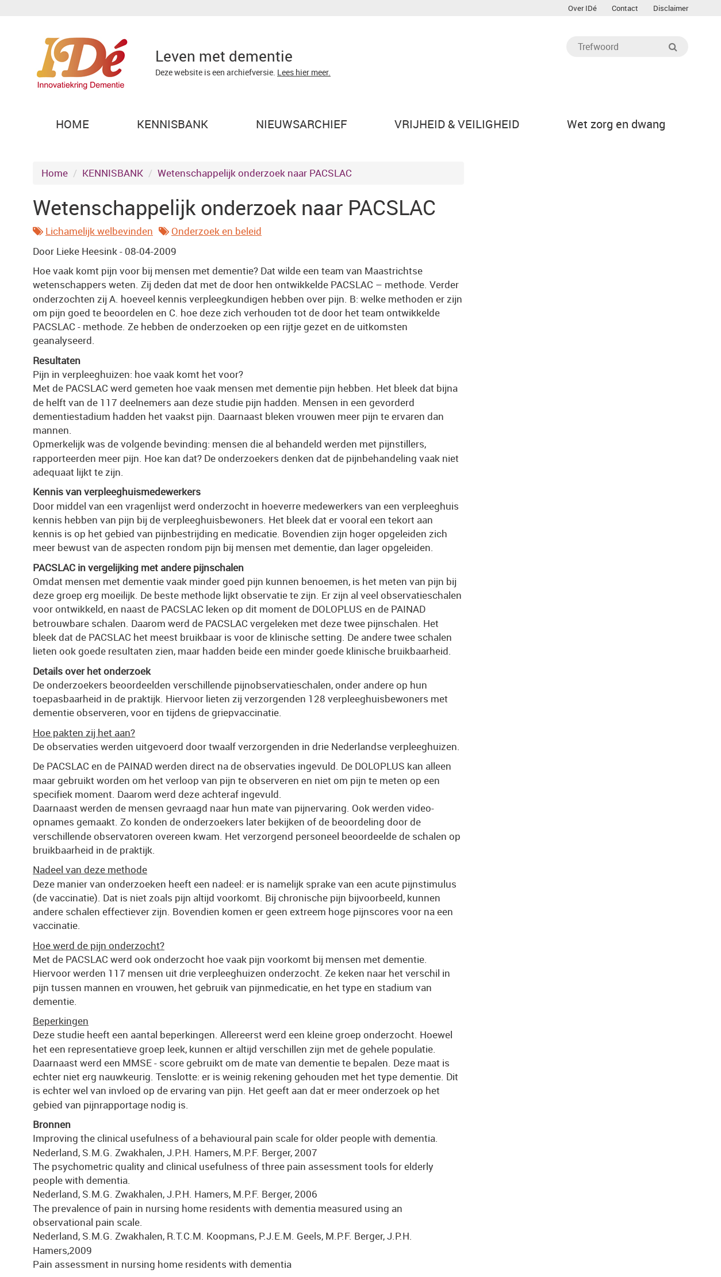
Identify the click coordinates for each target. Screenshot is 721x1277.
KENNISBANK (112, 172)
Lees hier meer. (304, 72)
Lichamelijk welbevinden (99, 231)
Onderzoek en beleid (216, 231)
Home (54, 172)
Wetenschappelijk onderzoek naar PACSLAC (255, 172)
